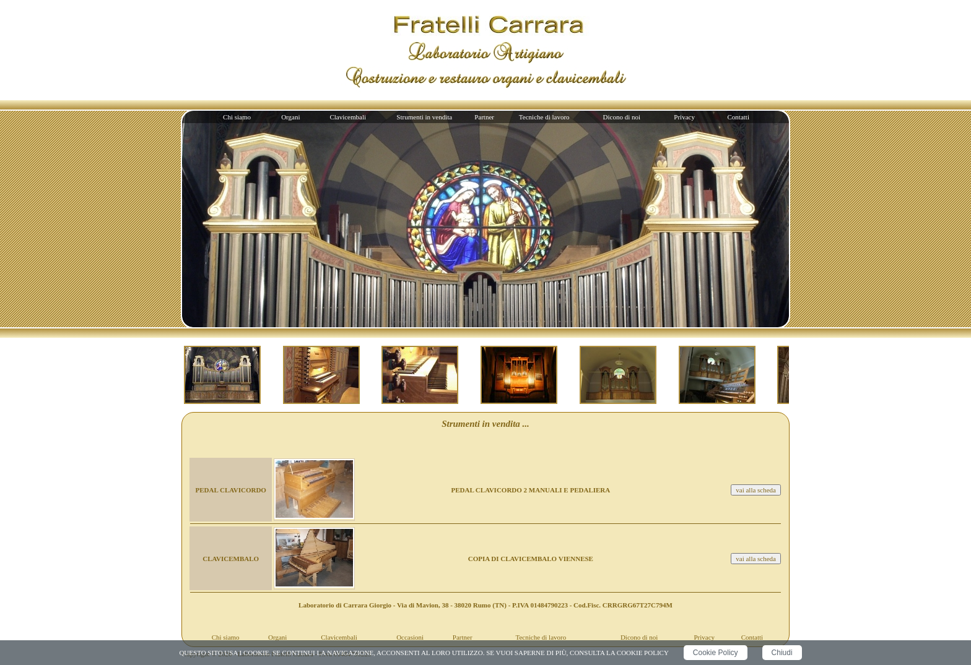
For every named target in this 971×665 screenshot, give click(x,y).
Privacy (684, 117)
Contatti (738, 117)
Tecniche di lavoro (544, 117)
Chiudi (782, 652)
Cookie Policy (715, 652)
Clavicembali (347, 117)
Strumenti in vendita (424, 117)
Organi (290, 117)
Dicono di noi (622, 117)
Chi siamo (237, 117)
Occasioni (410, 637)
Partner (484, 117)
